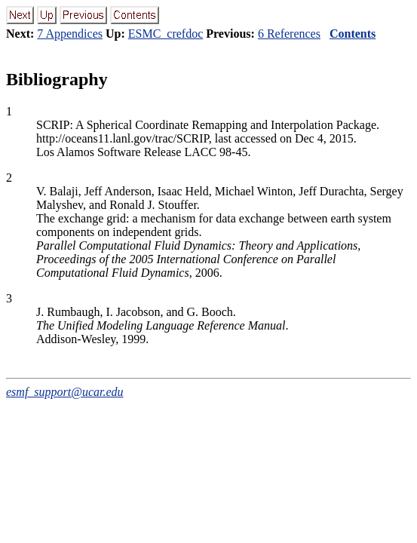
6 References (289, 33)
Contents (353, 33)
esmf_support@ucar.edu (65, 391)
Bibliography (57, 79)
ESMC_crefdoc (166, 33)
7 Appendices (70, 33)
